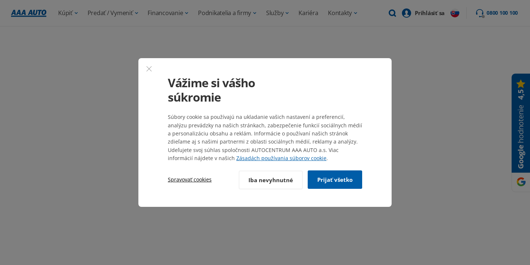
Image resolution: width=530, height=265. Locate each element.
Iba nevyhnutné (270, 179)
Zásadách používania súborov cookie (281, 158)
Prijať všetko (335, 179)
